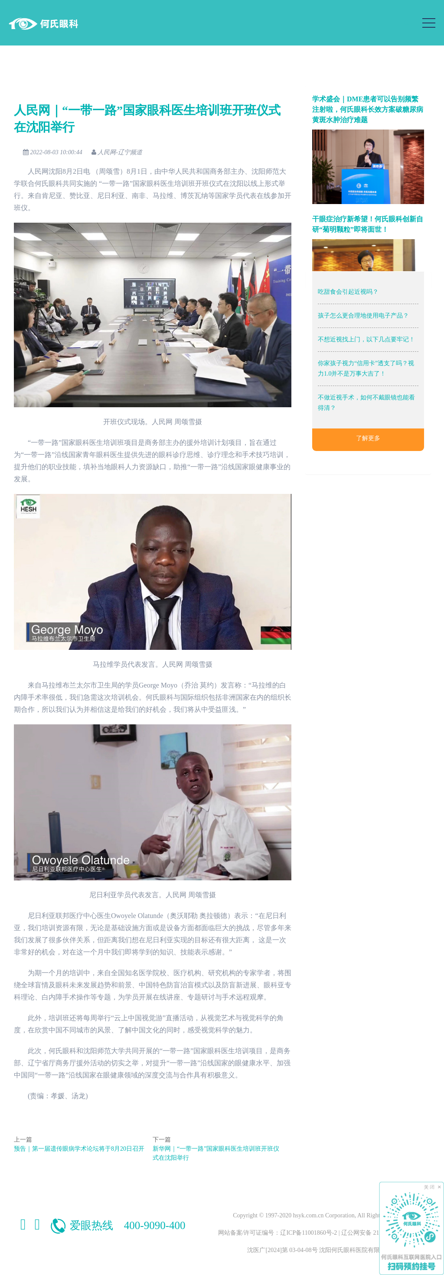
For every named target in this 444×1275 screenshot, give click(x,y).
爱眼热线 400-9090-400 (117, 1225)
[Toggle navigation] (428, 22)
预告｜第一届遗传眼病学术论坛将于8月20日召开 (79, 1148)
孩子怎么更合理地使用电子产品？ (363, 315)
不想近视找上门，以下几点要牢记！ (366, 339)
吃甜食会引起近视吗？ (348, 292)
